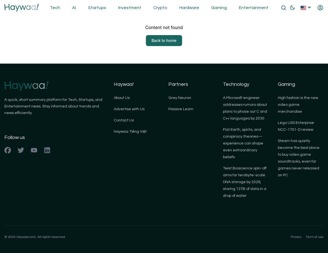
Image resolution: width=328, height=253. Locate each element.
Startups (97, 7)
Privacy (296, 237)
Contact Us (124, 120)
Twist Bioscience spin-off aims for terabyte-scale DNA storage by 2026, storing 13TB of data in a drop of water (245, 182)
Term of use (315, 237)
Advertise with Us (129, 109)
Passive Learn (180, 109)
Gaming (219, 7)
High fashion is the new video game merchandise (298, 104)
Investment (129, 7)
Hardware (189, 7)
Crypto (160, 7)
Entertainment (253, 7)
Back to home (163, 40)
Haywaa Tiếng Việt (130, 131)
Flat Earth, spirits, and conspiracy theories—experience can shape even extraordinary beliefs (243, 143)
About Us (122, 98)
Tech (55, 7)
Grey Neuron (179, 98)
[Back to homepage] (21, 8)
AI (74, 7)
